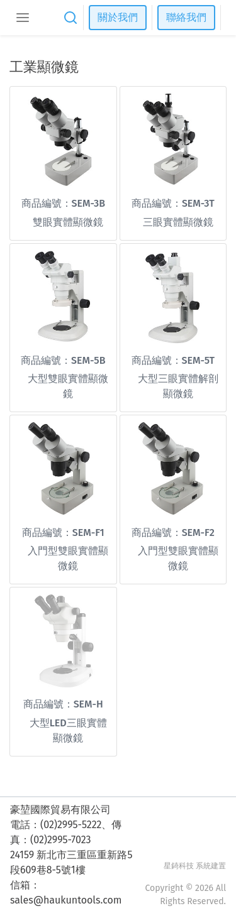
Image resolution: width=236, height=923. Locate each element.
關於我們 (118, 17)
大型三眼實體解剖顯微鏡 (178, 386)
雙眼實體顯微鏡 (68, 222)
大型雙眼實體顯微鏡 (68, 386)
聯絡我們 (186, 17)
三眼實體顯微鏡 (178, 222)
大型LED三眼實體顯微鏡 (68, 730)
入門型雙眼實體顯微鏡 (68, 558)
